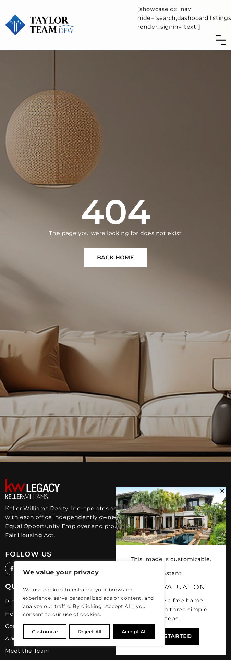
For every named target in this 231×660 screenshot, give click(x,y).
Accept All (134, 631)
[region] (89, 603)
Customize (45, 631)
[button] (222, 490)
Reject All (89, 631)
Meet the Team (27, 651)
